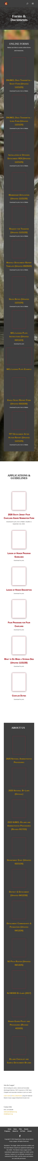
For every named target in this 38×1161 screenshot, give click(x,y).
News (15, 1129)
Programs (7, 1131)
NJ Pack (22, 1131)
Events (26, 1129)
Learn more (7, 1095)
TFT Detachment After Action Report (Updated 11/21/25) (19, 437)
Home (9, 1129)
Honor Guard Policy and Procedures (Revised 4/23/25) (19, 1025)
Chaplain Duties (19, 695)
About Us (15, 1131)
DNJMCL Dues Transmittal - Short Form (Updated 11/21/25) (19, 83)
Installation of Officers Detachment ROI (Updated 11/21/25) (19, 158)
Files (20, 1129)
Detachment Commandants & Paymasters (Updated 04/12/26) (19, 927)
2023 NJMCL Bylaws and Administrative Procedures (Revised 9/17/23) (19, 825)
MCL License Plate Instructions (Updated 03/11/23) (19, 336)
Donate (29, 1131)
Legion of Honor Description (19, 590)
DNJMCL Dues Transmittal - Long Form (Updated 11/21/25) (19, 121)
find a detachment (17, 1095)
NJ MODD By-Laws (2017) (19, 993)
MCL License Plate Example (19, 369)
